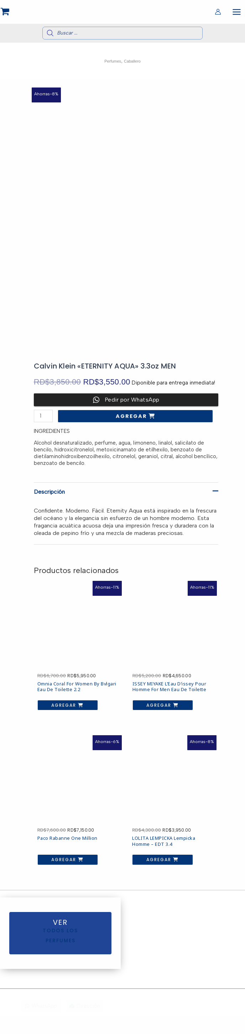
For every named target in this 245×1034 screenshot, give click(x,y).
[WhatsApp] (41, 1024)
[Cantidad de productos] (43, 421)
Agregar (132, 421)
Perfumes (110, 66)
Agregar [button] (55, 689)
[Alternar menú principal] (236, 13)
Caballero (135, 66)
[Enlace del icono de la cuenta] (218, 14)
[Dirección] (85, 1024)
